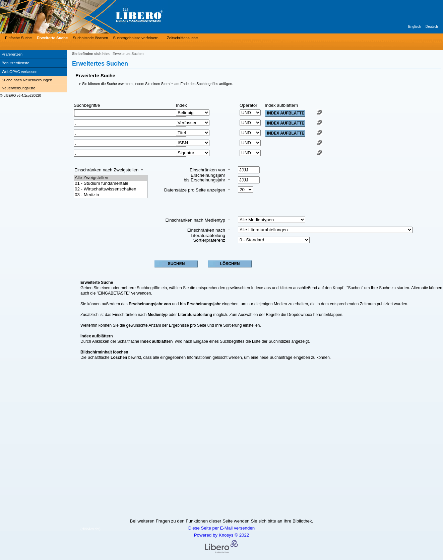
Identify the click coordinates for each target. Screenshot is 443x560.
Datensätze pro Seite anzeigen (194, 189)
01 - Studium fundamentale (110, 183)
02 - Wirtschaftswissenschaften (110, 189)
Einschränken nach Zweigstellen (106, 169)
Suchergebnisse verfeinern (136, 38)
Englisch (414, 26)
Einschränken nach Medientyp (195, 220)
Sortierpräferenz (209, 240)
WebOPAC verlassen (20, 72)
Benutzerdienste (15, 63)
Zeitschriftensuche (182, 38)
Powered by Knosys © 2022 (221, 535)
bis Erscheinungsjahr (204, 179)
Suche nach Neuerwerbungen (27, 80)
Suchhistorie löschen (90, 38)
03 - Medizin (110, 195)
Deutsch (432, 26)
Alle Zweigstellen (110, 178)
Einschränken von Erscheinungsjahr (207, 172)
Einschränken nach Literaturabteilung (206, 233)
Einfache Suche (18, 38)
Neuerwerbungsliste (19, 88)
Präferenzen (12, 54)
